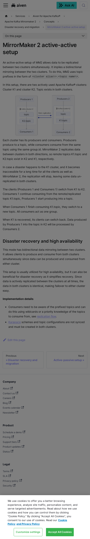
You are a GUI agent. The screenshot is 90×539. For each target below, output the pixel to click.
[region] (45, 517)
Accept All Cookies (60, 531)
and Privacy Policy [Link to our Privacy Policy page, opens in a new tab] (28, 523)
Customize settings (28, 531)
